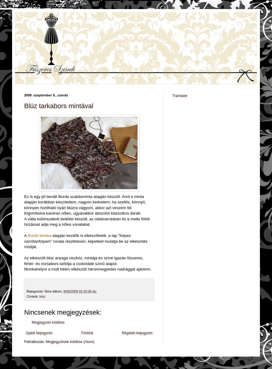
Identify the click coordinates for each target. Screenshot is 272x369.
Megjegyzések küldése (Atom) (70, 342)
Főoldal (87, 333)
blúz (43, 296)
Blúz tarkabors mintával (58, 106)
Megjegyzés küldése (48, 322)
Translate (179, 96)
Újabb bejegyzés (39, 333)
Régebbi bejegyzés (137, 333)
